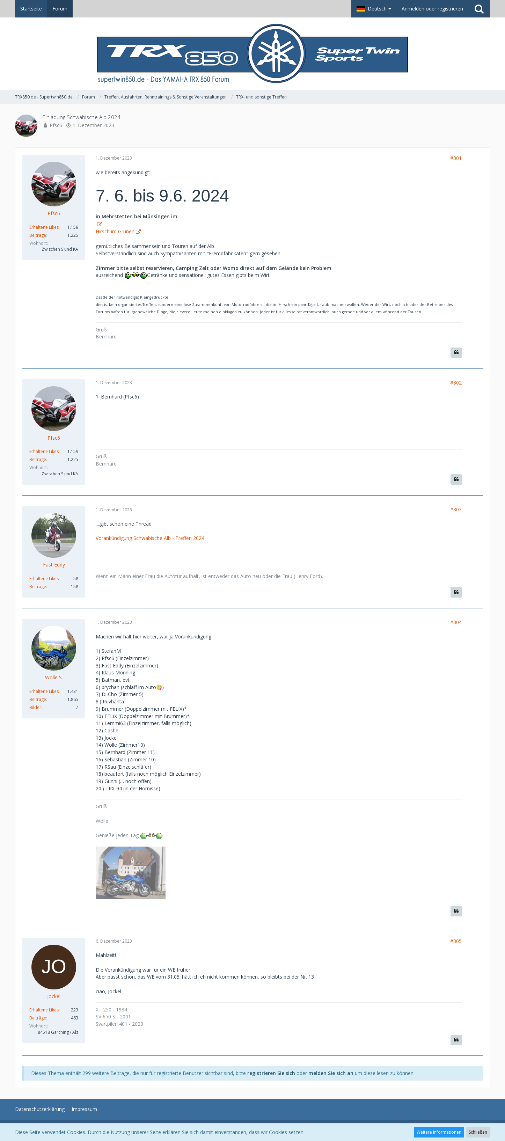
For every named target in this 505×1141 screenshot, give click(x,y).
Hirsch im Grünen (115, 231)
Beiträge (37, 235)
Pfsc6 (56, 125)
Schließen (478, 1132)
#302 (456, 382)
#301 (456, 158)
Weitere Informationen (439, 1132)
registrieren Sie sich (271, 1073)
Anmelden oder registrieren (432, 8)
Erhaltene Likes (44, 227)
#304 (456, 622)
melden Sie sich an (330, 1073)
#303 (456, 509)
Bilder (35, 707)
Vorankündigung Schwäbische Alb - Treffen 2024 (150, 538)
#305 (456, 941)
